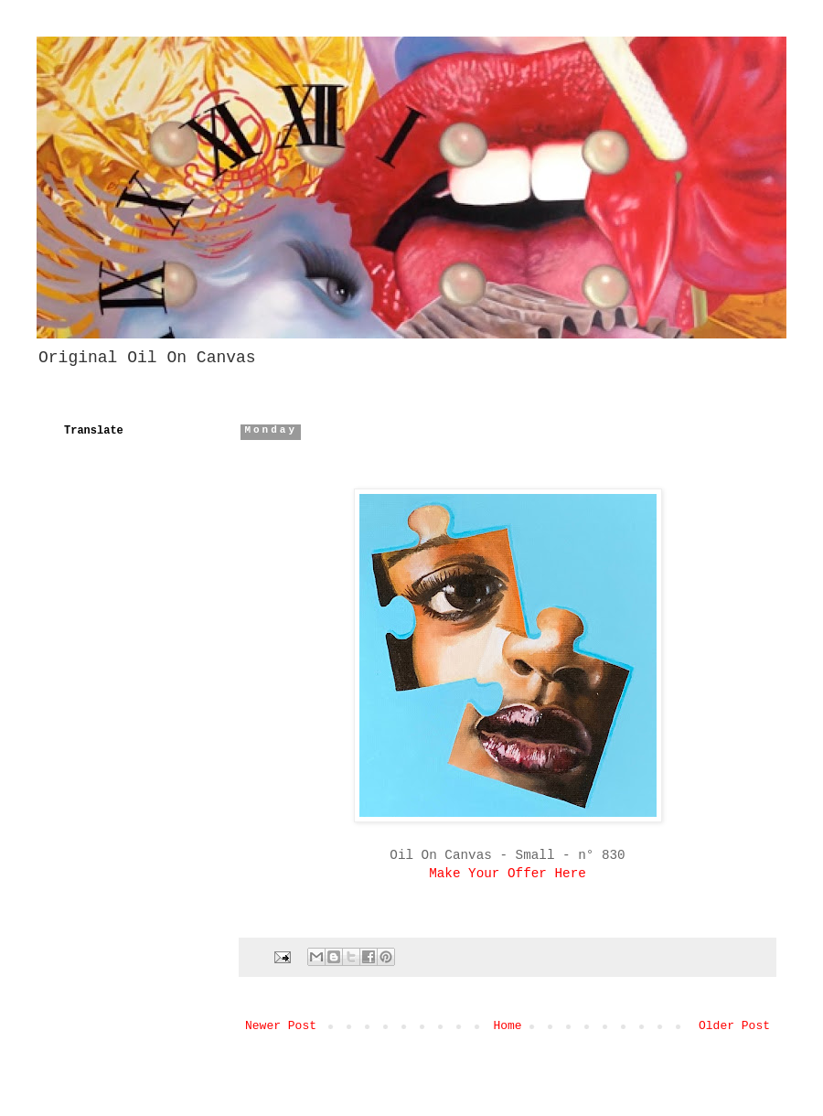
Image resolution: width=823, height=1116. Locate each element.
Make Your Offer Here (507, 873)
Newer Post (280, 1026)
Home (507, 1026)
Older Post (734, 1026)
